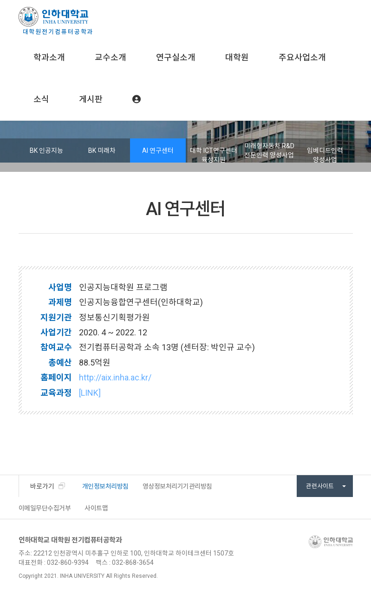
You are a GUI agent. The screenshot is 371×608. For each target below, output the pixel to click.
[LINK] (90, 393)
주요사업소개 (302, 57)
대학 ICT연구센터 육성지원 (213, 155)
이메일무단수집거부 (45, 508)
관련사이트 (326, 486)
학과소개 (49, 57)
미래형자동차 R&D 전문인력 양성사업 (269, 150)
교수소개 (110, 57)
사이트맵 (96, 508)
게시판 (91, 99)
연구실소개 (175, 57)
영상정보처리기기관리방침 (177, 486)
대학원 (237, 57)
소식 (41, 99)
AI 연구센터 (158, 150)
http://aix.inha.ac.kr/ (115, 377)
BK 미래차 (102, 150)
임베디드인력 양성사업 (325, 155)
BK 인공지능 (46, 150)
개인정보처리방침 (105, 486)
